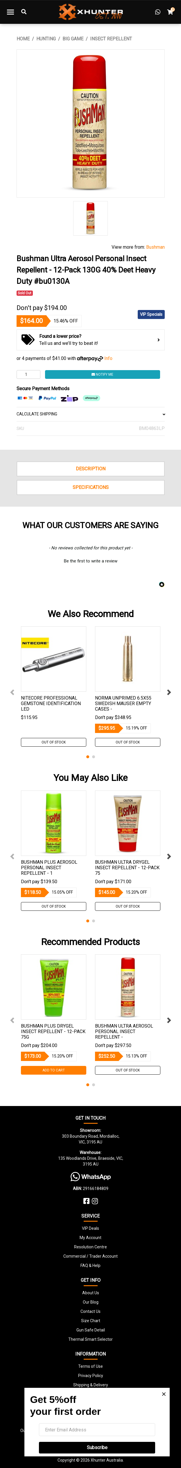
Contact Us (90, 1311)
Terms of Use (90, 1366)
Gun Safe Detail (90, 1330)
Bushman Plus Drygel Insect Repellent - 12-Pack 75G (53, 1031)
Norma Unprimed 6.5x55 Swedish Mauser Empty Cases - (123, 703)
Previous (12, 692)
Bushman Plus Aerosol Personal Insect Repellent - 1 (49, 867)
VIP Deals (90, 1228)
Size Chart (90, 1320)
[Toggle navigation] (10, 12)
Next (169, 692)
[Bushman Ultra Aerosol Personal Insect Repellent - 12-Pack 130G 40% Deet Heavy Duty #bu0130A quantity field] (28, 374)
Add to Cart (53, 1070)
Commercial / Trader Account (90, 1256)
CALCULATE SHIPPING (91, 414)
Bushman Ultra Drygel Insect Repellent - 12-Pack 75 (127, 867)
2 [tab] (93, 756)
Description (90, 469)
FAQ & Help (90, 1265)
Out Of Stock (54, 742)
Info (108, 358)
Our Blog (90, 1302)
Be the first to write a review (90, 561)
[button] (91, 560)
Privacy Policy (90, 1375)
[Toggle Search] (24, 12)
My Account (90, 1237)
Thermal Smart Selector (90, 1339)
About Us (90, 1292)
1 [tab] (87, 756)
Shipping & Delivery (90, 1385)
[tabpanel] (54, 686)
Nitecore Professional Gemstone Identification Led (51, 703)
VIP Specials (151, 314)
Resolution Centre (90, 1247)
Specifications (91, 487)
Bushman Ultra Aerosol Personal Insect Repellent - (124, 1031)
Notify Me (102, 374)
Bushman (155, 247)
